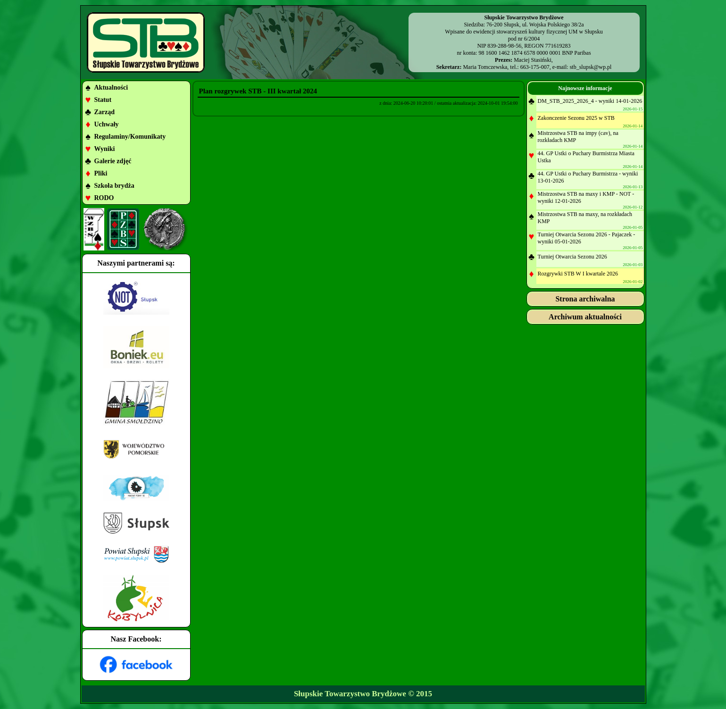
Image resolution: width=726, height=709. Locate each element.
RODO (104, 197)
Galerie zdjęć (113, 161)
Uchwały (106, 124)
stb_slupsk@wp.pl (591, 67)
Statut (103, 99)
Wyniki (104, 148)
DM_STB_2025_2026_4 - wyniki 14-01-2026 (590, 101)
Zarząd (104, 112)
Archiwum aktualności (585, 317)
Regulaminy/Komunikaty (130, 136)
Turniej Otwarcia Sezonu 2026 (572, 256)
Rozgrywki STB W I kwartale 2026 (578, 273)
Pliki (101, 173)
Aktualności (111, 87)
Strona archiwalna (585, 299)
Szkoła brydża (114, 185)
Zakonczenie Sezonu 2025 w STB (576, 118)
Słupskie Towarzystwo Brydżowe (350, 693)
